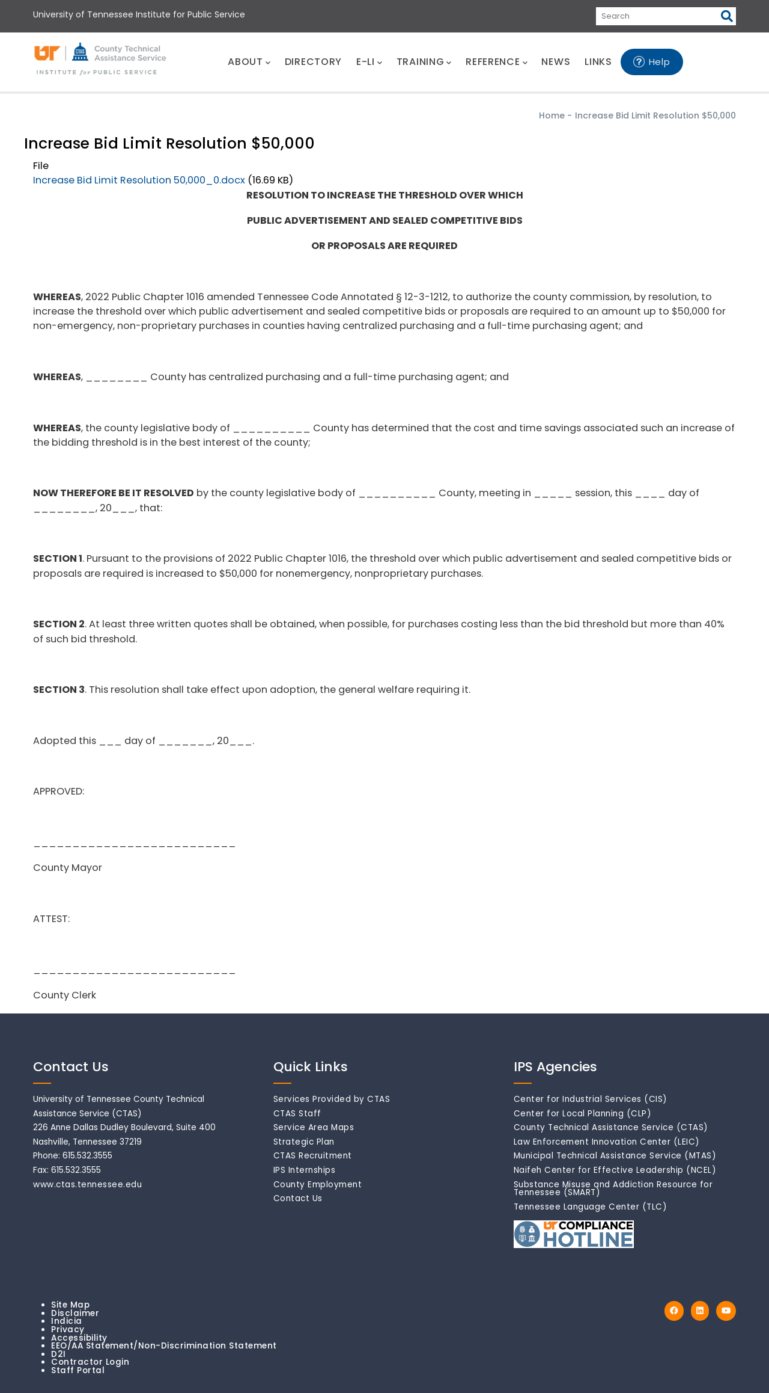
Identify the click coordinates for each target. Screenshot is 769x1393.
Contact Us (298, 1198)
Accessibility (79, 1338)
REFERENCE (496, 62)
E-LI (369, 62)
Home (552, 115)
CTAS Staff (297, 1113)
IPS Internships (304, 1170)
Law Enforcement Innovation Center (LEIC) (607, 1142)
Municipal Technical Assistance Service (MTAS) (615, 1155)
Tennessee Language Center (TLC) (590, 1207)
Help (659, 61)
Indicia (66, 1321)
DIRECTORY (313, 62)
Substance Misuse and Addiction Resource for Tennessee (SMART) (613, 1189)
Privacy (68, 1329)
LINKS (598, 62)
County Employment (317, 1184)
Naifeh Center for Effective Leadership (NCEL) (615, 1170)
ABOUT (249, 62)
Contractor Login (90, 1362)
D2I (58, 1354)
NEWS (555, 62)
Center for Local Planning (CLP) (583, 1113)
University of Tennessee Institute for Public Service (139, 14)
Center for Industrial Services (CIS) (590, 1099)
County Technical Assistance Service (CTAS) (611, 1127)
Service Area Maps (313, 1127)
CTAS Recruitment (312, 1155)
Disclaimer (75, 1313)
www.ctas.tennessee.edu (87, 1184)
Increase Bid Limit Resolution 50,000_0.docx (139, 180)
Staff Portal (78, 1370)
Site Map (70, 1305)
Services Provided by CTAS (332, 1099)
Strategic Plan (304, 1142)
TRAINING (424, 62)
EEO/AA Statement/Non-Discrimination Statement (164, 1345)
